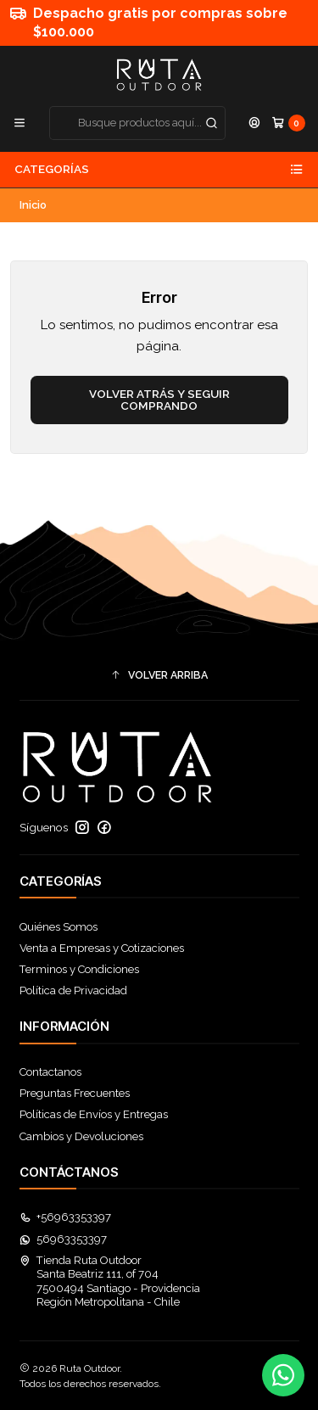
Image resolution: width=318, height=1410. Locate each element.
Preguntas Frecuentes (75, 1093)
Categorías (159, 169)
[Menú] (19, 122)
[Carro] (288, 122)
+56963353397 (66, 1217)
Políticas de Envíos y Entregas (94, 1114)
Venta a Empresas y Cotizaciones (102, 948)
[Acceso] (254, 122)
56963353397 (64, 1239)
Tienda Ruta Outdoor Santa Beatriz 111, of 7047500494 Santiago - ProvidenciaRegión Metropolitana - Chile (110, 1281)
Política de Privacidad (73, 990)
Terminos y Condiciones (79, 969)
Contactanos (50, 1072)
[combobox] (137, 123)
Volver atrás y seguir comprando (159, 399)
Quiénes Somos (59, 926)
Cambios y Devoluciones (81, 1136)
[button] (159, 675)
